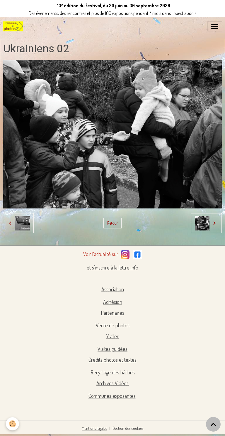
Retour (112, 222)
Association (112, 289)
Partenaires (112, 312)
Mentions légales (94, 428)
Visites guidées (112, 349)
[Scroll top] (213, 424)
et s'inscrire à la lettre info (112, 267)
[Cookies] (12, 423)
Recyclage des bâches (113, 372)
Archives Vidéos (112, 383)
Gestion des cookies (127, 428)
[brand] (14, 26)
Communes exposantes (112, 396)
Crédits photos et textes (112, 359)
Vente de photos (112, 325)
